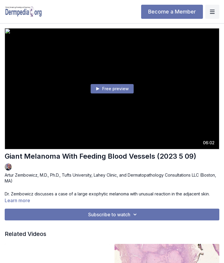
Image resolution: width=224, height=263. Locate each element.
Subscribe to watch (113, 214)
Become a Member (172, 12)
